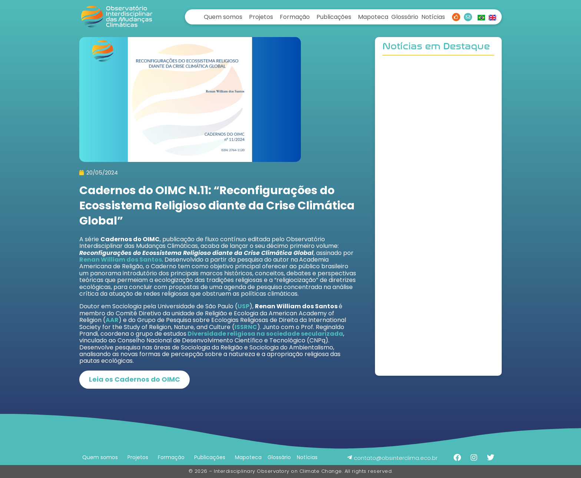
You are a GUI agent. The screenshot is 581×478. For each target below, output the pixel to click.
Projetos (261, 17)
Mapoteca (373, 17)
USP (243, 306)
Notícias (433, 17)
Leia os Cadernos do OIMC (134, 379)
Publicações (333, 17)
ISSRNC (246, 327)
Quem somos (223, 17)
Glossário (404, 17)
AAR (112, 320)
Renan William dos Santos (120, 259)
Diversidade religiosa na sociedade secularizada (264, 333)
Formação (295, 17)
